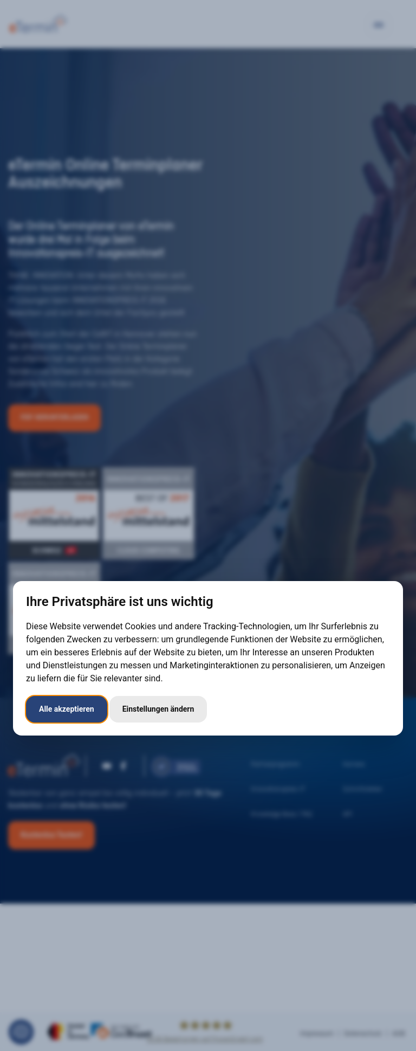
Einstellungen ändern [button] (158, 709)
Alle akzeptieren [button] (66, 709)
